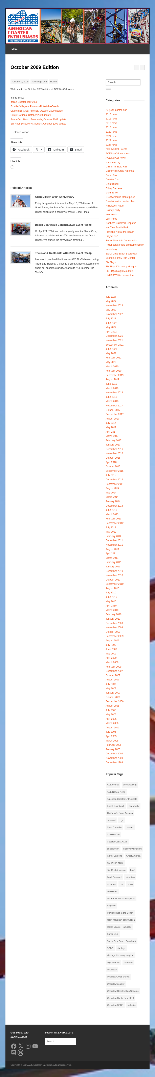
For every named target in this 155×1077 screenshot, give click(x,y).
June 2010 (111, 597)
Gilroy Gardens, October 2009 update (30, 115)
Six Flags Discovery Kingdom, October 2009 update (38, 123)
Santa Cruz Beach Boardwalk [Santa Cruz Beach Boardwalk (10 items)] (121, 941)
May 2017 (111, 427)
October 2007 (113, 675)
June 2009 (111, 649)
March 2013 (112, 514)
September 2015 (115, 470)
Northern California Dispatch (121, 223)
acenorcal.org (113, 162)
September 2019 (115, 375)
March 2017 (112, 436)
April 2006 (111, 719)
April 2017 (111, 431)
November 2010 (114, 575)
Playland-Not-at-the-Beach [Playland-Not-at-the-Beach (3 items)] (120, 913)
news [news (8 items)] (130, 884)
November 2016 (114, 453)
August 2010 (112, 588)
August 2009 (112, 640)
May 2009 (111, 653)
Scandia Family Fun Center (120, 258)
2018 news (111, 127)
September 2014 (115, 484)
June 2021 (111, 349)
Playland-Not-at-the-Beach (120, 232)
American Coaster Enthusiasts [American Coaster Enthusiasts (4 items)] (122, 799)
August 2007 (112, 679)
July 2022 (111, 318)
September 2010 (115, 584)
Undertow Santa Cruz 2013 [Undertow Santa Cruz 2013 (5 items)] (120, 998)
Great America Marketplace (120, 197)
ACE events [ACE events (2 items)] (113, 784)
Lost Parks (111, 218)
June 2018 (111, 397)
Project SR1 (112, 236)
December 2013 (114, 505)
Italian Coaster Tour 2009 (24, 102)
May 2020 (111, 362)
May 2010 (111, 601)
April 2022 (111, 331)
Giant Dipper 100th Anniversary (54, 196)
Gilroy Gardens (114, 188)
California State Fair (116, 166)
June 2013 (111, 510)
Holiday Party (113, 210)
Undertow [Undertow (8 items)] (112, 969)
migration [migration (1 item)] (130, 877)
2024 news (111, 144)
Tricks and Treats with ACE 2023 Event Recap (63, 252)
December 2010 (114, 571)
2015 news (111, 114)
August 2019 (112, 379)
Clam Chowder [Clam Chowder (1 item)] (114, 827)
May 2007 (111, 688)
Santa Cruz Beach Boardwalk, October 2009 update (38, 119)
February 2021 (113, 357)
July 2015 (111, 475)
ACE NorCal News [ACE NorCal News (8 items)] (116, 792)
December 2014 (114, 479)
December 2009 (114, 623)
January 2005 (113, 749)
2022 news (111, 140)
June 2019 (111, 383)
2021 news (111, 136)
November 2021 (114, 340)
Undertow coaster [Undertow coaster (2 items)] (116, 984)
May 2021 (111, 353)
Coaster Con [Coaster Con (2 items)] (113, 834)
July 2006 (111, 710)
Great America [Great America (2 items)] (133, 856)
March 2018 (112, 401)
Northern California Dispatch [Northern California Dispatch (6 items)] (121, 898)
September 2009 (115, 636)
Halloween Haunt (115, 205)
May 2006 (111, 714)
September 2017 (115, 414)
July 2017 (111, 423)
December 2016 (114, 449)
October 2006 (113, 697)
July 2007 (111, 684)
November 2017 (114, 405)
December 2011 (114, 540)
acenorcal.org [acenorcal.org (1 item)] (130, 784)
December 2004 (114, 753)
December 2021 (114, 335)
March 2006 (112, 723)
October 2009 (113, 631)
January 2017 (113, 444)
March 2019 (112, 388)
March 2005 (112, 740)
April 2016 (111, 462)
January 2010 (113, 618)
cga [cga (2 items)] (121, 820)
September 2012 (115, 523)
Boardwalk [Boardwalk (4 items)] (134, 806)
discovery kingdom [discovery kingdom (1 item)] (132, 848)
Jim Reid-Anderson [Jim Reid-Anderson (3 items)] (116, 870)
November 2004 (114, 758)
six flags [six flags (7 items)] (121, 948)
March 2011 (112, 558)
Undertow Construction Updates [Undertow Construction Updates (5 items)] (123, 991)
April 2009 (111, 657)
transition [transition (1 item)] (128, 962)
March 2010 (112, 610)
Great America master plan (120, 201)
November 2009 (114, 627)
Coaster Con (112, 179)
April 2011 (111, 553)
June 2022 (111, 323)
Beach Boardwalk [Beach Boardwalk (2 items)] (116, 806)
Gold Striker (112, 192)
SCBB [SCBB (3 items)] (110, 948)
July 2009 (111, 645)
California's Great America (120, 170)
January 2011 (113, 566)
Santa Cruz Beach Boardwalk (121, 253)
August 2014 (112, 488)
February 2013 (113, 518)
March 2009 (112, 662)
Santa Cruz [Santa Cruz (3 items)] (112, 934)
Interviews (111, 214)
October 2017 (113, 410)
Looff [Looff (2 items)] (132, 870)
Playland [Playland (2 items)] (111, 905)
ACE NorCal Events (116, 149)
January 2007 (113, 692)
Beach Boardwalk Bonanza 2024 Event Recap (63, 224)
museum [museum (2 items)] (111, 884)
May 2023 (111, 309)
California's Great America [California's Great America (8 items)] (120, 813)
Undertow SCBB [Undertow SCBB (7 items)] (115, 1005)
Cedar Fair (111, 175)
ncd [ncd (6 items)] (122, 884)
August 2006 (112, 705)
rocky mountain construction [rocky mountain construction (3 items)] (121, 920)
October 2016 (113, 457)
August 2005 (112, 727)
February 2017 (113, 440)
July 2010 (111, 592)
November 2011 (114, 544)
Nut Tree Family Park (117, 227)
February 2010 (113, 614)
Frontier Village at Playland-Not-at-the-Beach (34, 106)
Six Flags (111, 262)
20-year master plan (116, 110)
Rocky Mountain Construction (121, 240)
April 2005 (111, 736)
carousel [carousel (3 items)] (111, 820)
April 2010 (111, 605)
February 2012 (113, 536)
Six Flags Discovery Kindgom (121, 266)
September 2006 (115, 701)
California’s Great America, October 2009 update (36, 110)
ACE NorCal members (118, 153)
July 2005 (111, 731)
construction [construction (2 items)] (113, 848)
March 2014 (112, 496)
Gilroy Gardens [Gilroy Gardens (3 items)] (114, 856)
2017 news (111, 123)
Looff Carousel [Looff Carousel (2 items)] (114, 877)
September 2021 (115, 344)
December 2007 (114, 671)
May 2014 (111, 492)
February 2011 (113, 562)
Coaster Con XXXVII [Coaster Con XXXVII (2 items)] (117, 841)
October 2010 (113, 579)
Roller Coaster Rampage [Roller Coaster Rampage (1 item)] (119, 927)
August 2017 (112, 418)
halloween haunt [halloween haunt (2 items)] (115, 863)
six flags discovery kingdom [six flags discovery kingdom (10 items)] (120, 955)
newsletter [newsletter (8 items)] (112, 891)
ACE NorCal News (116, 157)
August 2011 (112, 549)
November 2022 (114, 314)
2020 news (111, 131)
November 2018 (114, 392)
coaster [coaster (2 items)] (129, 827)
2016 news (111, 118)
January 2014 (113, 501)
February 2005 (113, 745)
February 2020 (113, 370)
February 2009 (113, 666)
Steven (53, 81)
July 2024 (111, 296)
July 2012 (111, 527)
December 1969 (114, 762)
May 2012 (111, 531)
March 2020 (112, 366)
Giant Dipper (112, 184)
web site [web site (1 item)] (132, 1005)
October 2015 (113, 466)
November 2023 (114, 305)
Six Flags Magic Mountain (119, 271)
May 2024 (111, 301)
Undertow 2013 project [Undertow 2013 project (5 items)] (118, 976)
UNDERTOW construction (120, 275)
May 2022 (111, 327)
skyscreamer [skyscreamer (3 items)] (113, 962)
